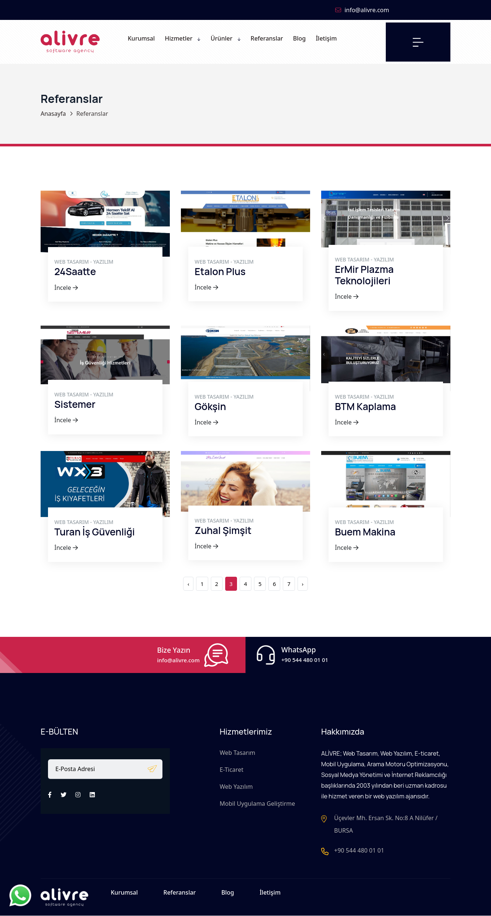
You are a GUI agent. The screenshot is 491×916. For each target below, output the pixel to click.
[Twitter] (63, 792)
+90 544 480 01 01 (359, 851)
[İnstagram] (77, 792)
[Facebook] (50, 792)
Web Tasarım (237, 750)
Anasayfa (53, 114)
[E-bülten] (152, 765)
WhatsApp (304, 651)
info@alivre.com (362, 10)
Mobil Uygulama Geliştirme (257, 801)
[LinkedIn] (92, 792)
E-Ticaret (231, 767)
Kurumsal (124, 895)
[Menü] (418, 42)
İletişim (270, 895)
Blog (228, 895)
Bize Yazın (178, 652)
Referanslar (180, 895)
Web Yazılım (236, 784)
